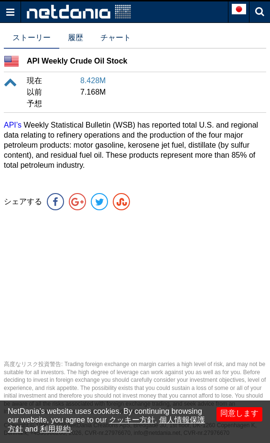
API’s (13, 125)
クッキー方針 (132, 420)
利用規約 (55, 429)
